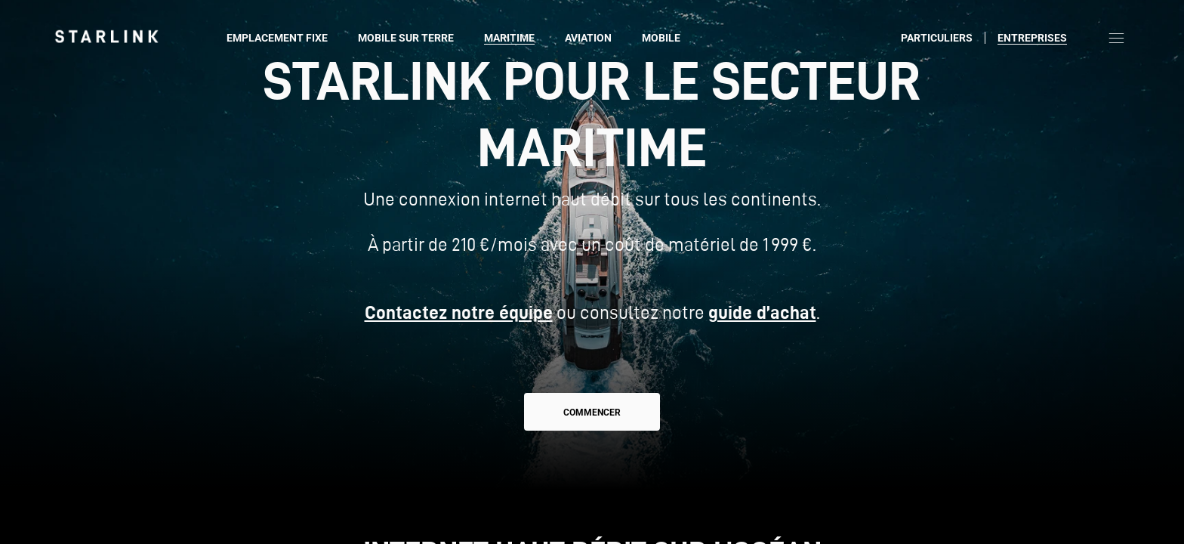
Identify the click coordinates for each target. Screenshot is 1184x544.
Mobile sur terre (406, 38)
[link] (106, 36)
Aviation (588, 38)
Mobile (661, 38)
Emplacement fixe (277, 38)
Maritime (509, 38)
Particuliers (937, 38)
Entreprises (1032, 38)
